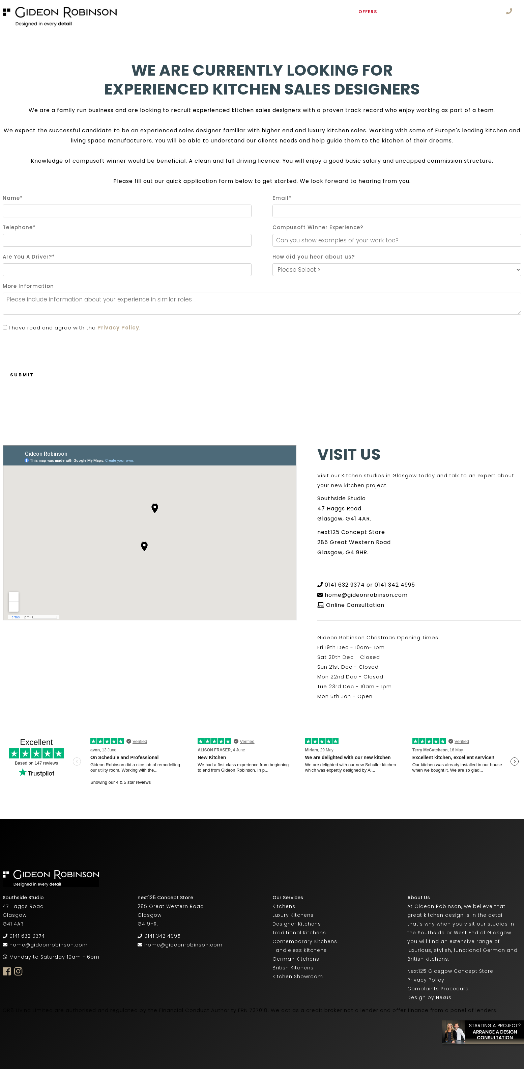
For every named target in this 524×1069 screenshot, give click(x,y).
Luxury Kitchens (293, 915)
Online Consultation (355, 605)
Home (151, 11)
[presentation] (54, 348)
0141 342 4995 (162, 936)
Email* (282, 198)
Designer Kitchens (296, 923)
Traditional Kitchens (299, 932)
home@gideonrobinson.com (366, 595)
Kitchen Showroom (297, 976)
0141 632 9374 (27, 936)
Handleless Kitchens (299, 950)
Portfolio (300, 11)
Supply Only (446, 11)
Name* (13, 198)
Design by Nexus (429, 997)
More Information (28, 286)
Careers (155, 22)
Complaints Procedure (438, 988)
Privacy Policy (118, 327)
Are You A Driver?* (29, 256)
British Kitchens (293, 967)
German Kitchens (295, 959)
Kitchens (213, 11)
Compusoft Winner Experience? (317, 227)
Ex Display (403, 11)
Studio (336, 11)
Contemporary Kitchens (304, 941)
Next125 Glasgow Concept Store (450, 971)
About (179, 11)
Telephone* (19, 227)
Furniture (256, 11)
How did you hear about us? (313, 256)
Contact (192, 22)
